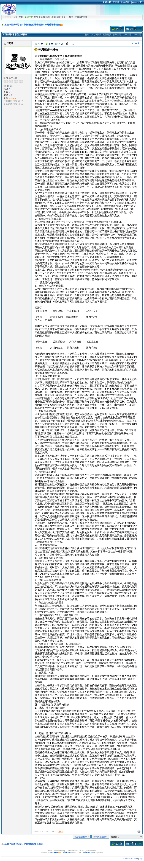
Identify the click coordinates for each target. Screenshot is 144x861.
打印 (87, 34)
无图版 (116, 2)
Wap (136, 858)
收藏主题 (117, 34)
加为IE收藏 (96, 34)
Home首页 (137, 2)
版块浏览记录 (100, 836)
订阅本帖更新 (81, 17)
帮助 (71, 17)
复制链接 (107, 34)
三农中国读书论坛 (12, 24)
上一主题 (127, 34)
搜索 (53, 17)
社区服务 (62, 17)
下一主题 (137, 34)
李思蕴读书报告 (52, 24)
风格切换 (126, 2)
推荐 (48, 17)
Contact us (127, 858)
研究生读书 (39, 17)
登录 (15, 17)
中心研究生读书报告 (33, 24)
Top (141, 858)
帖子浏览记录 (82, 836)
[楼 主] (61, 831)
